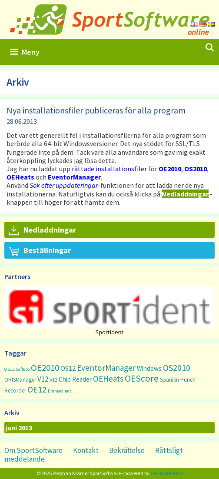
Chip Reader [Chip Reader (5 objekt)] (75, 379)
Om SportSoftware (33, 450)
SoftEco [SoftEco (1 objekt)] (23, 369)
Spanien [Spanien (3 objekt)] (169, 379)
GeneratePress (166, 473)
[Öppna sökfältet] (209, 48)
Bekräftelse (127, 450)
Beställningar (40, 250)
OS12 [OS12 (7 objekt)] (68, 368)
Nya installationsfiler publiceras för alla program (96, 110)
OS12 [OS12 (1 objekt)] (9, 369)
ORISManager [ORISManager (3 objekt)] (20, 379)
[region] (109, 310)
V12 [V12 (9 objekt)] (42, 379)
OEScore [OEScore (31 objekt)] (142, 378)
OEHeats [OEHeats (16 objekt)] (108, 378)
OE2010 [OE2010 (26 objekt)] (45, 367)
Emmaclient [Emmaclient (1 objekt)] (59, 391)
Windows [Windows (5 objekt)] (149, 368)
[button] (109, 307)
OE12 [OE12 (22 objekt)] (36, 389)
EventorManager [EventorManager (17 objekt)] (106, 368)
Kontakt (86, 450)
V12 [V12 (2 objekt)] (53, 379)
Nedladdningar (42, 230)
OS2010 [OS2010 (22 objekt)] (176, 367)
